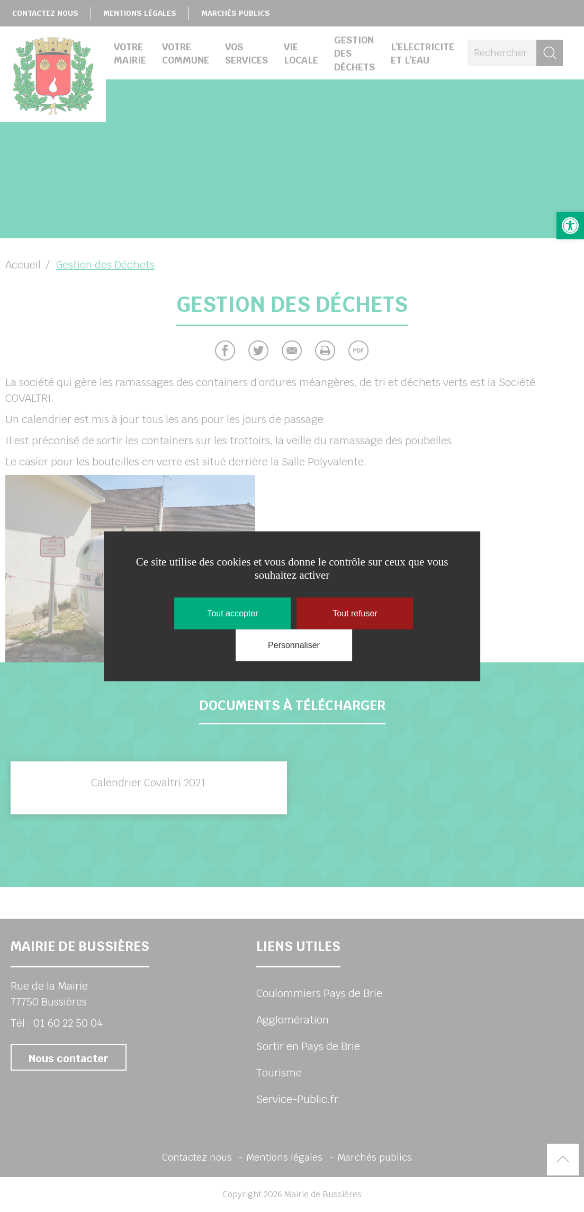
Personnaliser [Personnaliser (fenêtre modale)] (294, 644)
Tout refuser (355, 612)
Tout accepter (232, 612)
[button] (570, 225)
